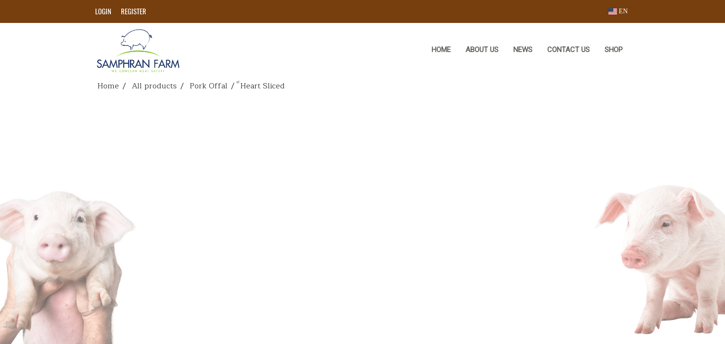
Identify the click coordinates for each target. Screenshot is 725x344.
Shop (614, 49)
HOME (441, 49)
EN (618, 11)
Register (133, 11)
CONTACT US (568, 49)
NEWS (522, 49)
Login (103, 11)
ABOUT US (481, 49)
